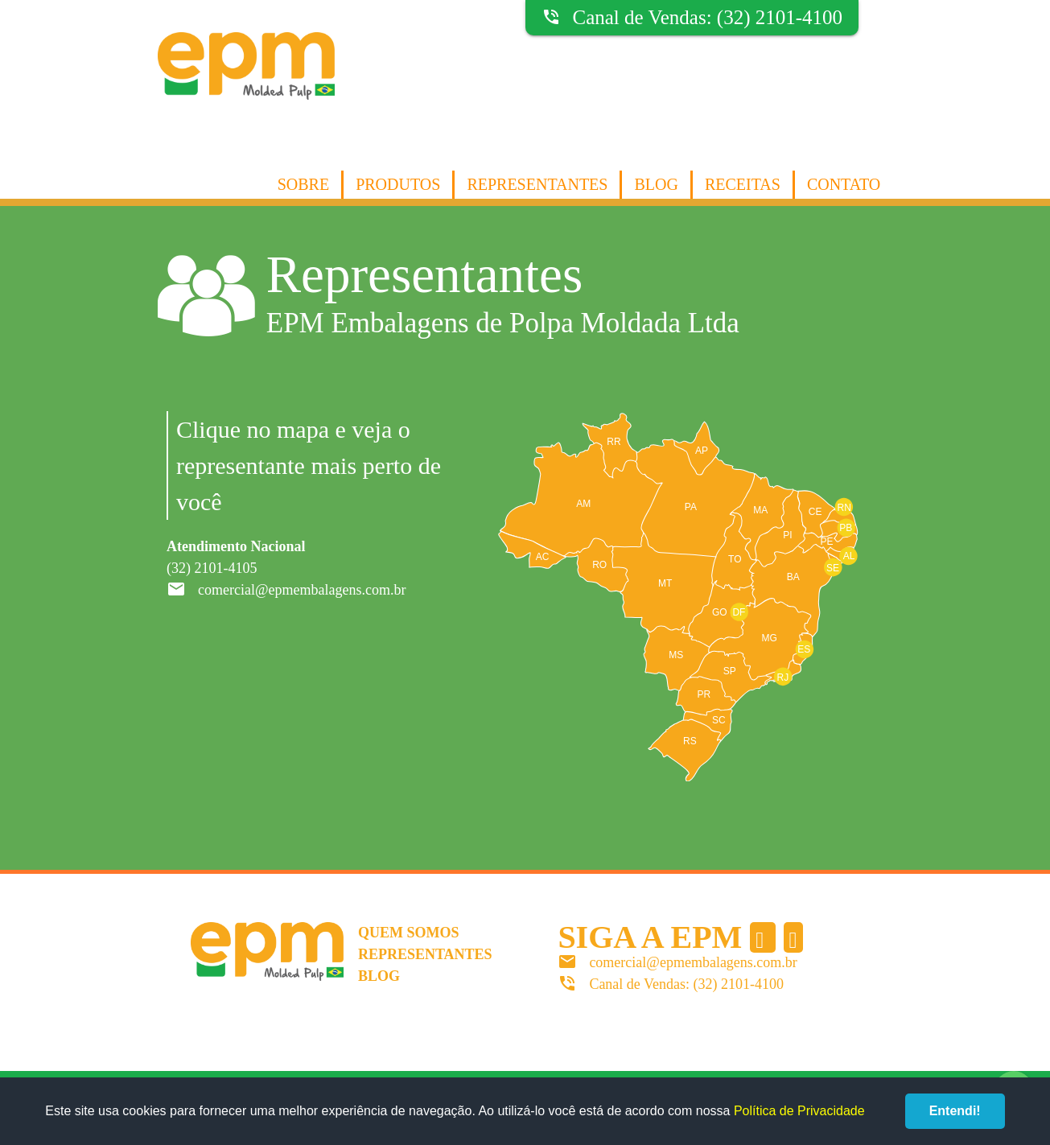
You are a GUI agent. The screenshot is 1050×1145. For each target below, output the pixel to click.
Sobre (303, 184)
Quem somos (408, 933)
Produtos (398, 184)
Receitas (742, 184)
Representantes (537, 184)
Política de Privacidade (799, 1111)
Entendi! (955, 1111)
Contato (843, 184)
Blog (655, 184)
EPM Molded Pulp (246, 82)
